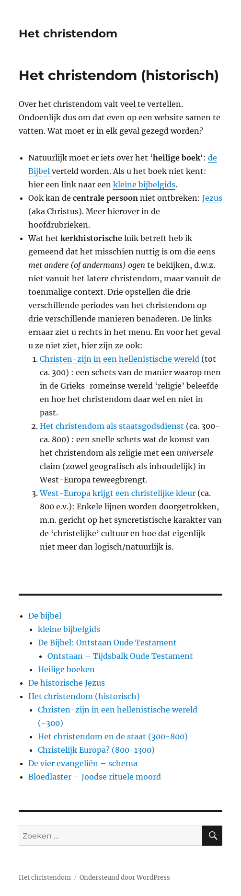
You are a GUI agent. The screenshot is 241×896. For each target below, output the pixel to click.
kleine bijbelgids (144, 184)
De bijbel (44, 615)
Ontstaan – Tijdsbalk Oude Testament (120, 656)
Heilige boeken (66, 669)
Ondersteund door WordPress (125, 877)
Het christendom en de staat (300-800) (113, 736)
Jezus (212, 198)
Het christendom (68, 33)
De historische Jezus (66, 683)
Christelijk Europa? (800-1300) (96, 750)
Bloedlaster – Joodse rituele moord (94, 776)
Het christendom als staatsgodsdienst (112, 426)
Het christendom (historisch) (84, 696)
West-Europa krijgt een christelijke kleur (117, 493)
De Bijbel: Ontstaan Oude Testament (107, 642)
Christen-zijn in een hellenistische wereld (119, 359)
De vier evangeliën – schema (83, 763)
